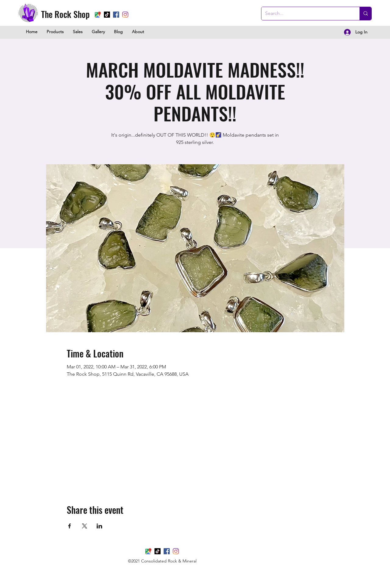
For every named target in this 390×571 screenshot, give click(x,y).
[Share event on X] (84, 526)
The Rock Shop (65, 14)
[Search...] (306, 13)
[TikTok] (107, 15)
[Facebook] (167, 551)
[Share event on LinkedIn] (99, 526)
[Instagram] (176, 551)
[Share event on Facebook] (70, 526)
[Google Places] (98, 15)
